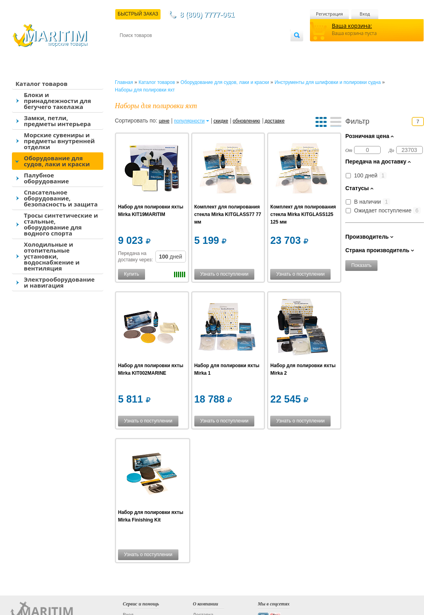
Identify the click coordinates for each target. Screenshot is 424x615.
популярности (189, 121)
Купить (131, 274)
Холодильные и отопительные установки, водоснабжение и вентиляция (51, 256)
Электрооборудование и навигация (59, 282)
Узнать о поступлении (224, 274)
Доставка (158, 48)
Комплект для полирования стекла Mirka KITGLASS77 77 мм (227, 214)
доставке (275, 121)
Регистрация (329, 14)
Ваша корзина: (352, 25)
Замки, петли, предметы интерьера (57, 121)
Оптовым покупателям (265, 48)
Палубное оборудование (46, 178)
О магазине (214, 48)
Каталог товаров (41, 84)
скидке (220, 121)
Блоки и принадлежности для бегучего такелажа (57, 101)
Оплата (185, 48)
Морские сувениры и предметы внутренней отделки (59, 141)
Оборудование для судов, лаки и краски (57, 161)
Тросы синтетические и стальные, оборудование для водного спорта (61, 224)
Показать (361, 265)
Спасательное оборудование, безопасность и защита (61, 198)
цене (164, 121)
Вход (365, 14)
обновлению (246, 121)
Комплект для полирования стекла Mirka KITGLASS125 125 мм (303, 214)
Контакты (128, 48)
